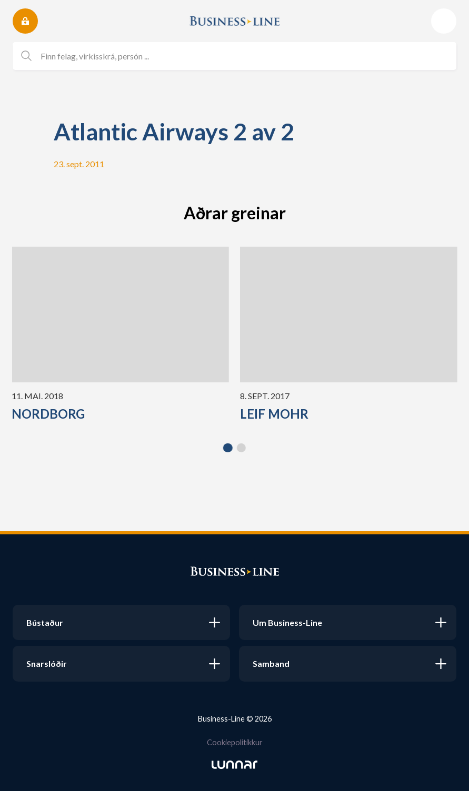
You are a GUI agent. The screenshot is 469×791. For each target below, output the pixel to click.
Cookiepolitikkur (235, 742)
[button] (228, 448)
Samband (271, 663)
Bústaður (44, 622)
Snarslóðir (46, 663)
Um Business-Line (287, 622)
